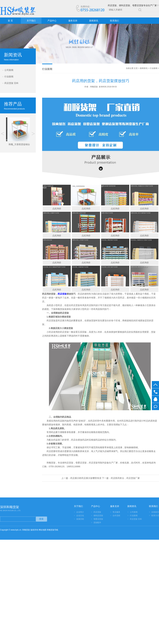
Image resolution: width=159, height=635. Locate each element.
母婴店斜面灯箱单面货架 (109, 186)
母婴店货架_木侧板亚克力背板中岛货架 (142, 186)
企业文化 (80, 515)
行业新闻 (8, 76)
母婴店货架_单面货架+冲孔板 (139, 267)
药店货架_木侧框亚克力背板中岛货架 (141, 240)
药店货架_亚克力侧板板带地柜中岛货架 (54, 267)
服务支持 (72, 20)
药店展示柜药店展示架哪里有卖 (85, 478)
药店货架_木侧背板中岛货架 (80, 267)
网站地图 (42, 530)
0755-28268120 (155, 391)
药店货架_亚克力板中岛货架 (110, 267)
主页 (136, 68)
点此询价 (56, 208)
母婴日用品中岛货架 (107, 213)
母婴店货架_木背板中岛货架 (80, 240)
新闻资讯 (93, 20)
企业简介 (80, 512)
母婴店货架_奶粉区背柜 (79, 213)
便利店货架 (98, 515)
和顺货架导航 (52, 530)
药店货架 (93, 462)
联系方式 (155, 515)
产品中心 (52, 20)
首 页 (10, 20)
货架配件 (97, 522)
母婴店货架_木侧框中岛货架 (51, 213)
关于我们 (31, 20)
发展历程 (80, 519)
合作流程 (116, 515)
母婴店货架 (98, 519)
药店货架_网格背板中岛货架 (110, 240)
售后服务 (116, 512)
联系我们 (114, 20)
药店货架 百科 (11, 83)
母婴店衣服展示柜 (48, 186)
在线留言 (155, 406)
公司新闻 (8, 70)
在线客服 (155, 399)
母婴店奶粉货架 (47, 240)
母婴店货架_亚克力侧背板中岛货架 (141, 213)
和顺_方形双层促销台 (78, 186)
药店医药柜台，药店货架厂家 (125, 478)
